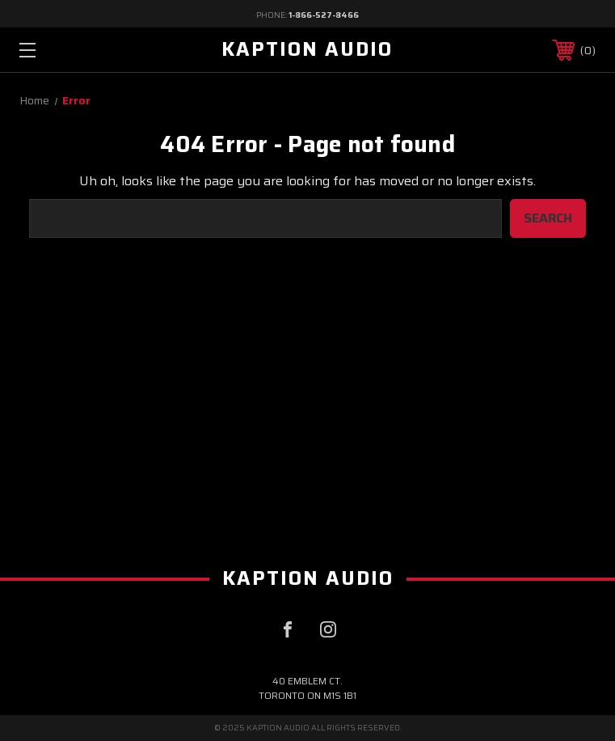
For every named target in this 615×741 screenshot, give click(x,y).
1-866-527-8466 (324, 15)
